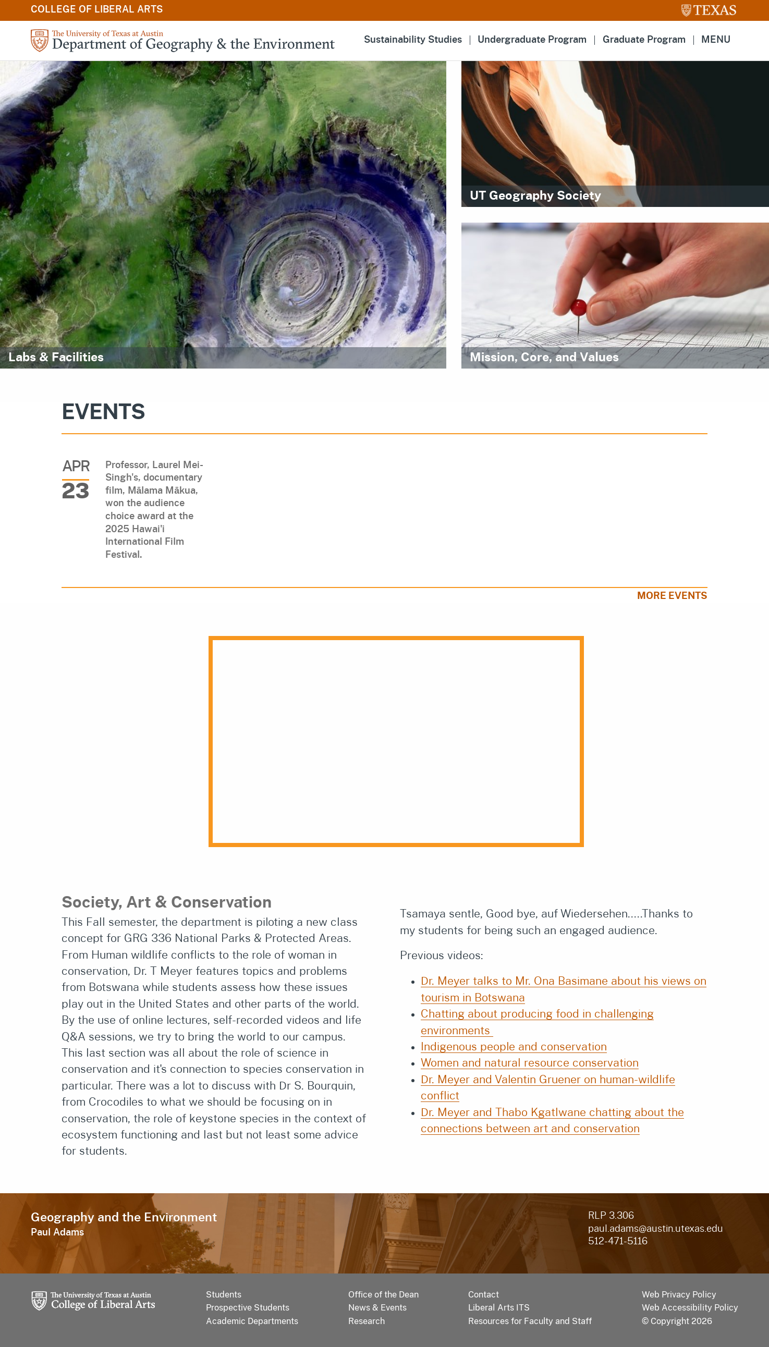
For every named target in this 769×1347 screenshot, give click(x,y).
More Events (672, 596)
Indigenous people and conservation (514, 1047)
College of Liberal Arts (97, 10)
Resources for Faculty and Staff (530, 1321)
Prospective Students (247, 1308)
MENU (715, 40)
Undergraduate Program (532, 40)
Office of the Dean (383, 1295)
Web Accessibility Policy (690, 1308)
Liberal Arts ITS (499, 1308)
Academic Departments (252, 1321)
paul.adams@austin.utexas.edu (655, 1229)
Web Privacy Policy (679, 1295)
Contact (483, 1295)
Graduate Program (644, 40)
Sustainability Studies (413, 40)
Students (223, 1295)
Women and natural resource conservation (530, 1063)
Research (366, 1321)
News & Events (377, 1308)
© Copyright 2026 (677, 1321)
